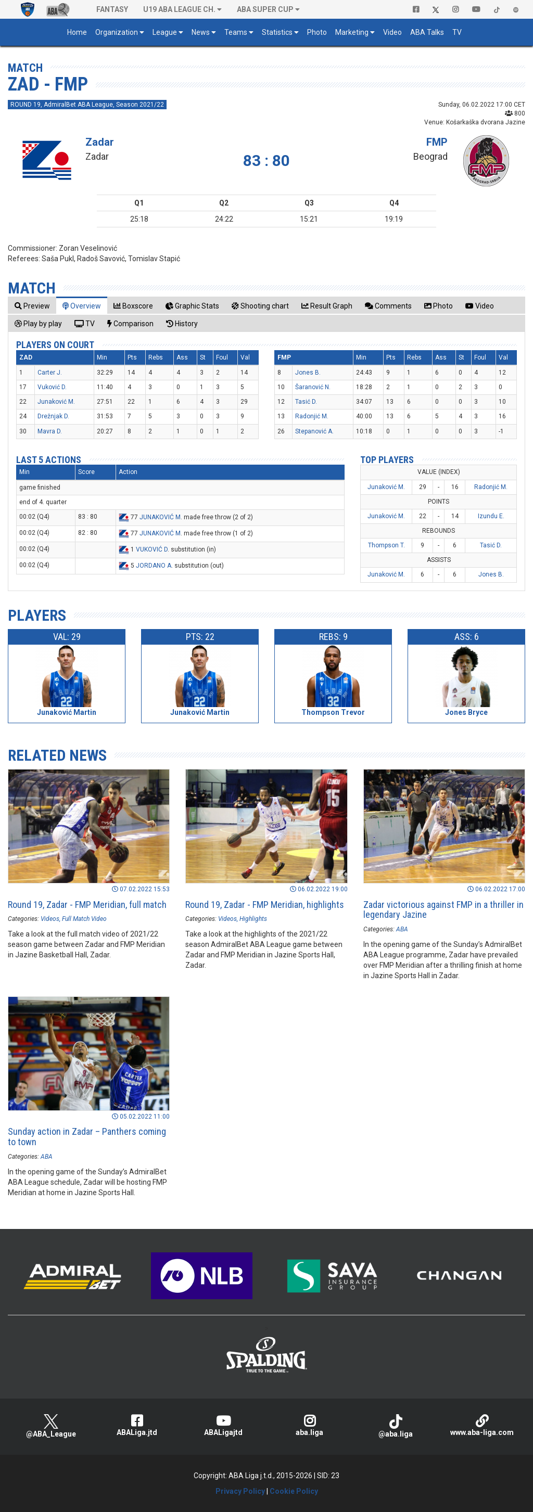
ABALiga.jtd (137, 1425)
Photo (317, 32)
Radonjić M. (311, 416)
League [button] (165, 32)
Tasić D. (306, 401)
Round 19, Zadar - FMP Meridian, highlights (264, 904)
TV (457, 32)
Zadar (99, 142)
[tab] (32, 306)
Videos (50, 918)
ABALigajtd (223, 1425)
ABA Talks (427, 32)
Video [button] (392, 32)
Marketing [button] (352, 32)
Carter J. (49, 372)
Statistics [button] (277, 32)
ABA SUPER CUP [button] (265, 9)
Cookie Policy (294, 1491)
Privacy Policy (240, 1491)
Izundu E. (491, 516)
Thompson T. (386, 545)
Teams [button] (235, 32)
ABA (402, 929)
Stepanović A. (314, 431)
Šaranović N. (313, 387)
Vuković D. (52, 387)
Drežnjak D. (53, 416)
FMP (437, 142)
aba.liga (309, 1425)
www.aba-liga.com (482, 1425)
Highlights (253, 918)
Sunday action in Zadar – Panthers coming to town (87, 1136)
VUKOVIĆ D (152, 549)
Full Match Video (84, 918)
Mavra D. (49, 431)
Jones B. (308, 372)
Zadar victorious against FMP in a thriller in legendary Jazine (443, 909)
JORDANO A (153, 565)
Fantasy (112, 9)
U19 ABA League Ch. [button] (179, 9)
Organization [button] (116, 32)
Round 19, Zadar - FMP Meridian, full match (87, 904)
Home (77, 32)
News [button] (201, 32)
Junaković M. (56, 401)
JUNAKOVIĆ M (160, 517)
